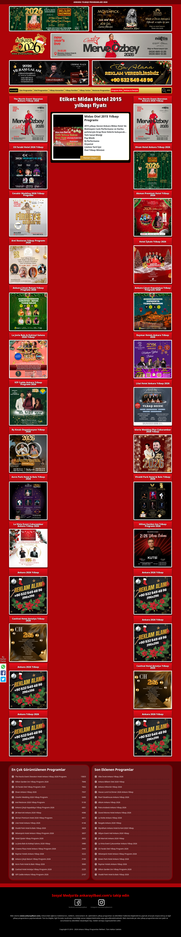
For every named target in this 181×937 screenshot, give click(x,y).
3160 (84, 859)
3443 (84, 849)
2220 (84, 869)
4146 (84, 823)
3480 (84, 843)
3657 (84, 833)
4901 (84, 807)
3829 (84, 828)
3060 (84, 864)
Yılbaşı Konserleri (57, 90)
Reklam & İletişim (131, 90)
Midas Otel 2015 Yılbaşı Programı (101, 118)
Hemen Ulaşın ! (90, 157)
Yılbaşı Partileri (71, 90)
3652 (84, 838)
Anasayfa (13, 90)
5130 (84, 802)
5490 (84, 797)
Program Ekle (116, 90)
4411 (84, 818)
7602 (84, 787)
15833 (83, 776)
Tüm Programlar (25, 90)
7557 (84, 792)
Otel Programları (41, 90)
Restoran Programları (101, 90)
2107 (84, 874)
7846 (84, 782)
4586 (84, 812)
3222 (84, 854)
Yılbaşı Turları (84, 90)
